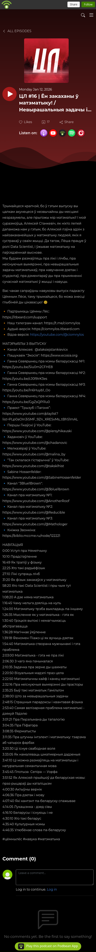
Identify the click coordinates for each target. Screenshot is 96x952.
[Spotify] (71, 133)
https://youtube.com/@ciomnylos (57, 335)
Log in (52, 889)
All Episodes (16, 31)
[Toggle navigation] (91, 15)
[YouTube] (53, 133)
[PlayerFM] (81, 133)
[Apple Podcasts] (43, 133)
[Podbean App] (62, 133)
